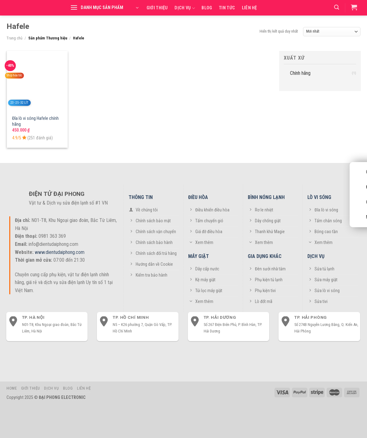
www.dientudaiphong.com (59, 252)
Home (12, 388)
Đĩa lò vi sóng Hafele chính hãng (35, 121)
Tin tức (227, 8)
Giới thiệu (157, 8)
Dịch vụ (184, 8)
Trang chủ (14, 38)
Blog (207, 8)
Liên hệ (249, 8)
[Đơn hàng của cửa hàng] (331, 31)
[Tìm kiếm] (336, 7)
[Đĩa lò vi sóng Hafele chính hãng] (37, 81)
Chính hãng (300, 73)
